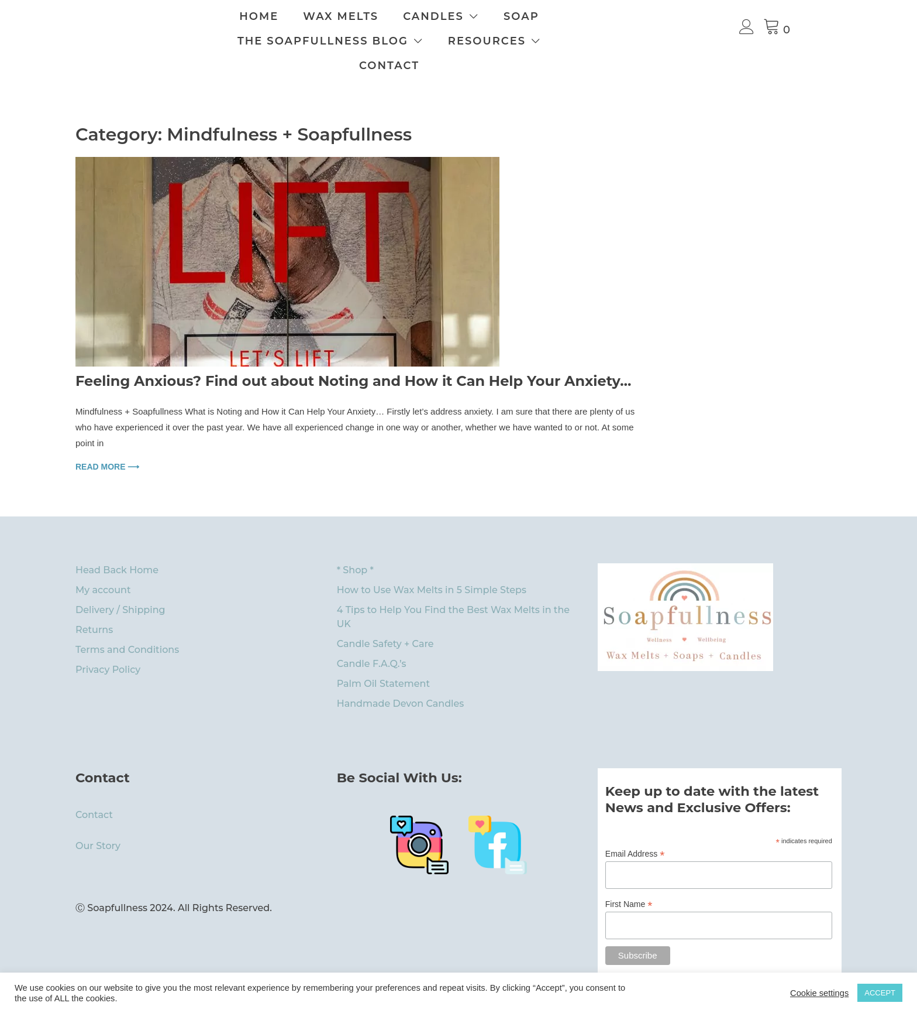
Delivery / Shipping (120, 585)
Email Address (635, 829)
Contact (612, 41)
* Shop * (355, 545)
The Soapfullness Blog (339, 41)
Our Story (97, 821)
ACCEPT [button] (879, 992)
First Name (629, 879)
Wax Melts (399, 16)
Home (317, 16)
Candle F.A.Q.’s (371, 639)
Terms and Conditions (127, 625)
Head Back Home (116, 545)
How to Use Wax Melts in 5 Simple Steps (431, 565)
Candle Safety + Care (385, 619)
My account (103, 565)
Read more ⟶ (107, 442)
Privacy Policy (107, 645)
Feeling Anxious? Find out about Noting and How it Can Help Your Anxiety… (353, 356)
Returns (94, 605)
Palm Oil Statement (383, 659)
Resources (503, 41)
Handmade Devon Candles (400, 679)
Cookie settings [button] (819, 993)
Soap (580, 16)
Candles (492, 16)
